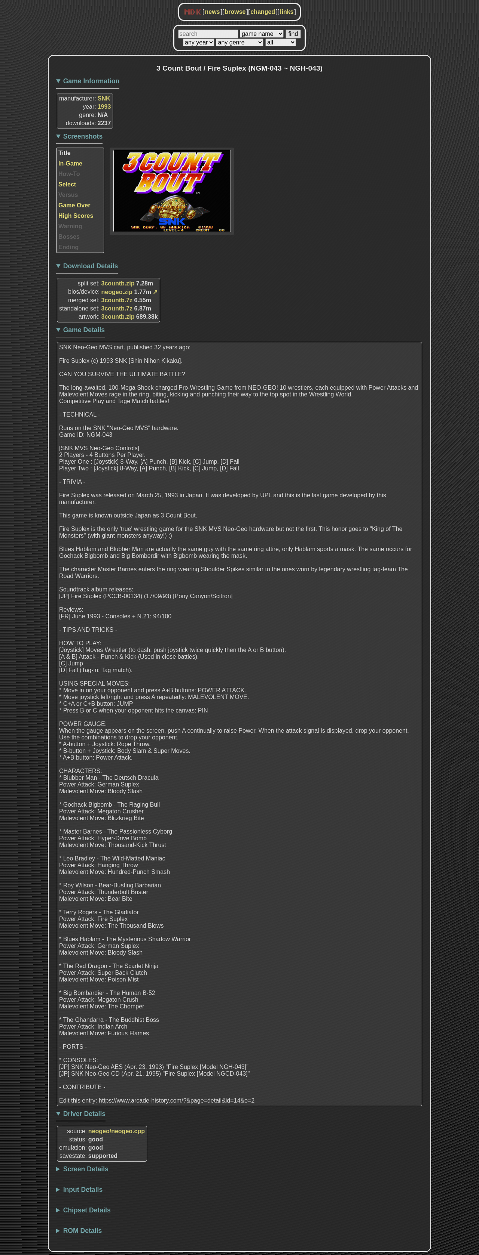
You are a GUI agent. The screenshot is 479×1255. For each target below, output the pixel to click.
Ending (68, 247)
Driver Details (84, 1114)
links (286, 12)
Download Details (90, 266)
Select (67, 184)
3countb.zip (118, 283)
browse (235, 12)
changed (262, 12)
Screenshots (83, 136)
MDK (193, 12)
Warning (70, 226)
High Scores (75, 216)
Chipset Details (87, 1210)
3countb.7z (117, 300)
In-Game (70, 163)
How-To (69, 174)
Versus (68, 195)
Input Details (83, 1189)
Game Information (91, 81)
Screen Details (86, 1169)
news (212, 12)
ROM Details (82, 1230)
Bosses (69, 237)
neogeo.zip (117, 292)
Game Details (84, 330)
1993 (104, 106)
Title (64, 153)
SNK (104, 98)
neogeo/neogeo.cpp (116, 1131)
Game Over (74, 205)
